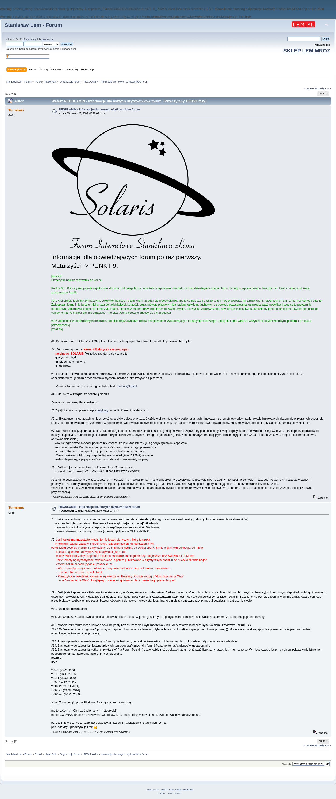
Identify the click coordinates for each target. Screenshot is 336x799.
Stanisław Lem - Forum (33, 25)
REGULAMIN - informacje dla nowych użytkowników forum (99, 109)
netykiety (102, 410)
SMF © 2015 (167, 789)
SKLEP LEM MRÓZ (307, 51)
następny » (324, 88)
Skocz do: (287, 764)
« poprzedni (310, 88)
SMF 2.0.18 (153, 789)
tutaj (102, 552)
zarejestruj (48, 39)
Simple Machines (184, 789)
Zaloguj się (30, 39)
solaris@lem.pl (127, 386)
